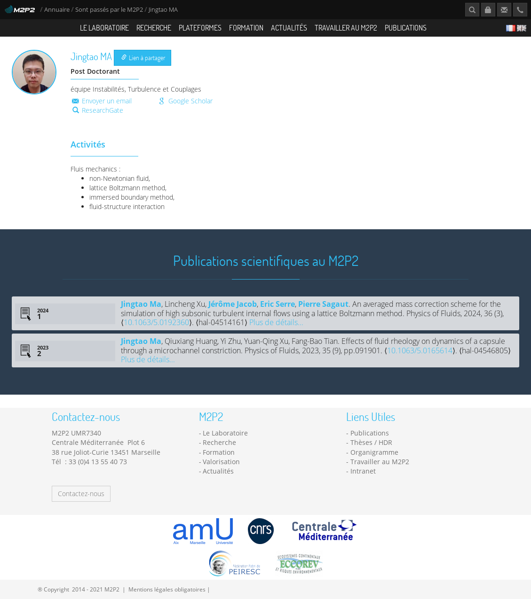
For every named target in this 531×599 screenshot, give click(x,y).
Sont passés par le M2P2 (109, 10)
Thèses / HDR (371, 442)
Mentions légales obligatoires (167, 589)
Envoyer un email (101, 100)
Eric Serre (277, 304)
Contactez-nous (81, 493)
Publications (406, 27)
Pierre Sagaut (323, 304)
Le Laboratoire (104, 27)
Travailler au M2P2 (346, 27)
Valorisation (221, 461)
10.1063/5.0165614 (419, 350)
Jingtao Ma (141, 304)
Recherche (153, 27)
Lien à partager (143, 57)
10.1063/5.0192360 (156, 322)
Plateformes (200, 27)
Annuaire (57, 10)
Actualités (289, 27)
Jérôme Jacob (232, 304)
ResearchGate (97, 110)
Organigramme (374, 452)
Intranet (363, 471)
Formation (246, 27)
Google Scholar (185, 100)
